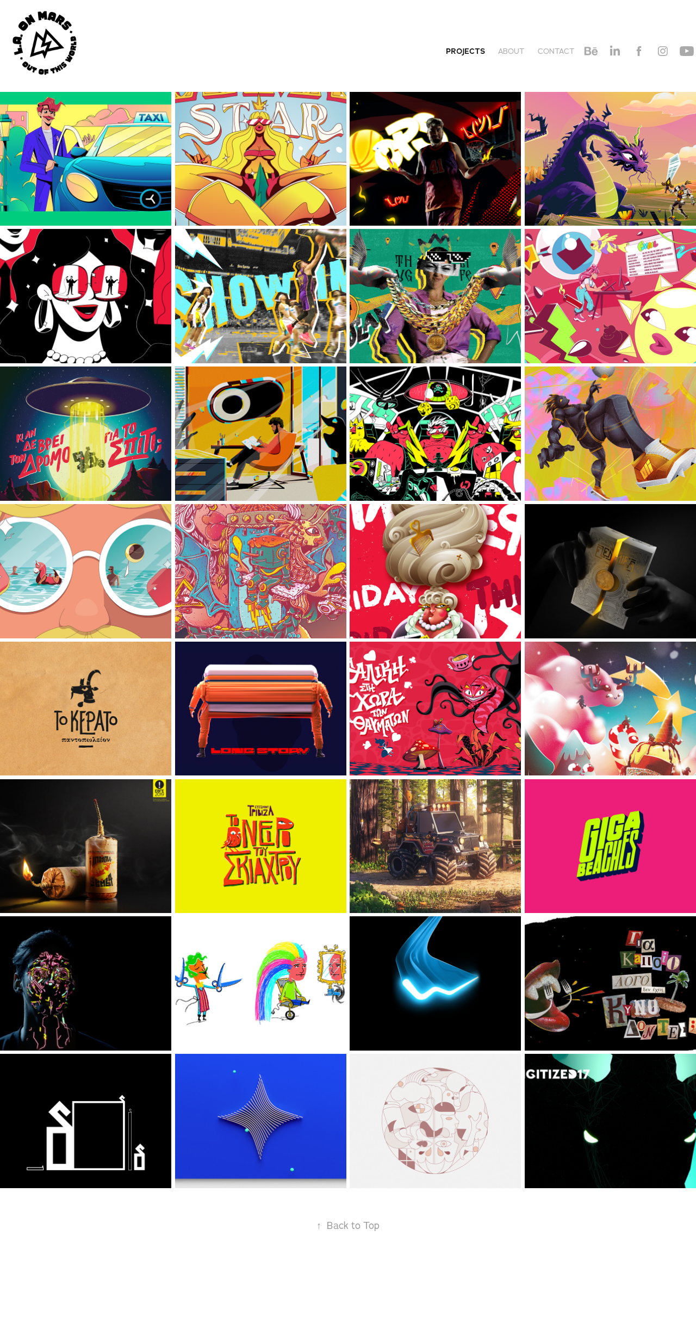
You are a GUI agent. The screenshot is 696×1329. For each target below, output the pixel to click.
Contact (556, 51)
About (511, 51)
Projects (465, 51)
